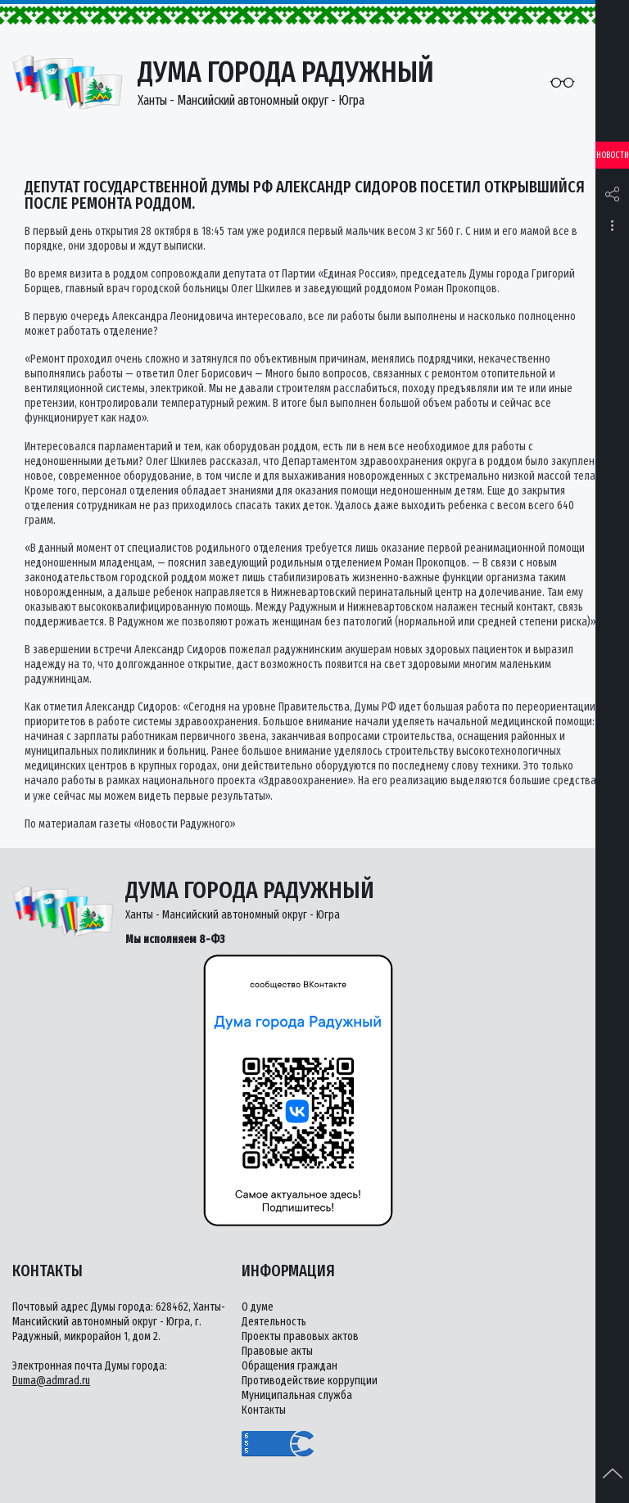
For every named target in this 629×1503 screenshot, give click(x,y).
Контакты (264, 1410)
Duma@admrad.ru (51, 1381)
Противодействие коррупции (310, 1381)
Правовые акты (277, 1351)
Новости (612, 155)
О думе (258, 1307)
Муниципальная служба (297, 1395)
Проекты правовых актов (300, 1336)
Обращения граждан (289, 1366)
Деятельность (274, 1322)
